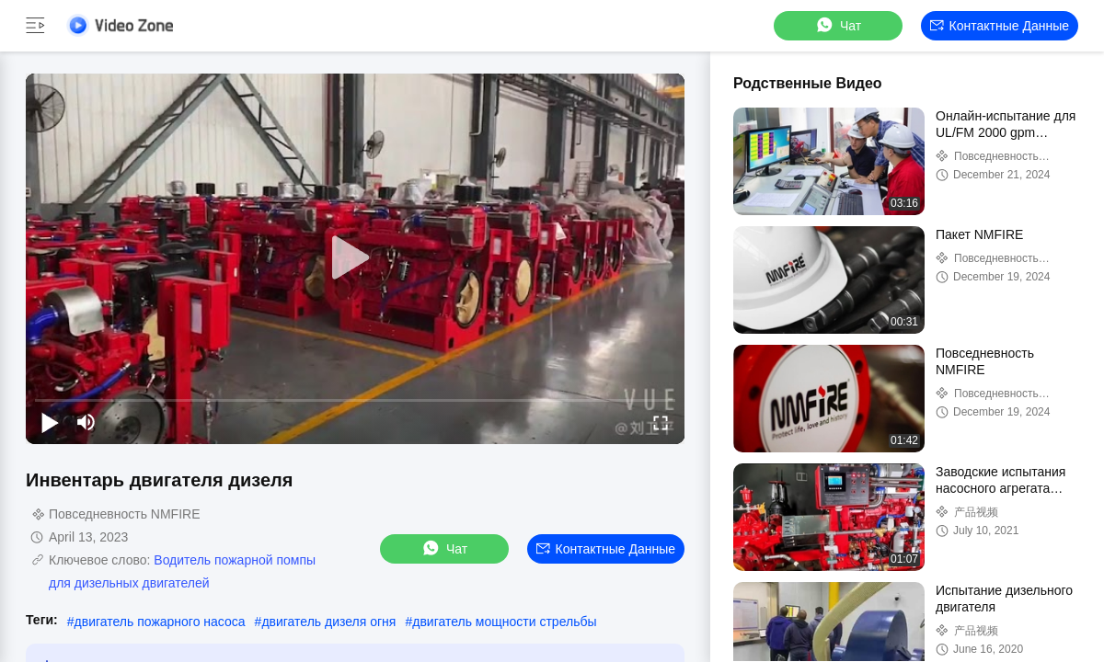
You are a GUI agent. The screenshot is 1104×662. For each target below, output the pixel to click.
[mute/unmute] (86, 422)
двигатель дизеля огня (328, 621)
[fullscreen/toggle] (660, 422)
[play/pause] (49, 422)
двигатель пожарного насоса (160, 621)
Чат (837, 25)
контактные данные (999, 25)
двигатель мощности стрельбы (504, 621)
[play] (355, 258)
